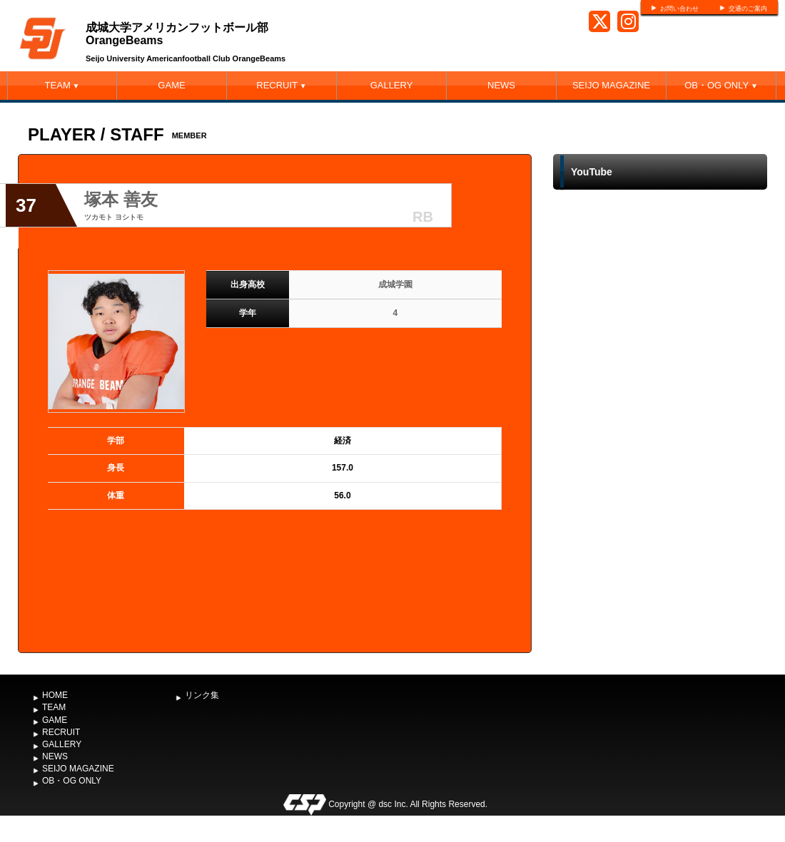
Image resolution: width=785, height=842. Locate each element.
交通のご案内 (748, 8)
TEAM (62, 85)
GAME (171, 85)
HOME (55, 695)
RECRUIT (281, 85)
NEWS (501, 85)
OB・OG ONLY (721, 85)
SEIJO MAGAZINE (611, 85)
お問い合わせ (679, 8)
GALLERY (391, 85)
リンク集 (202, 695)
